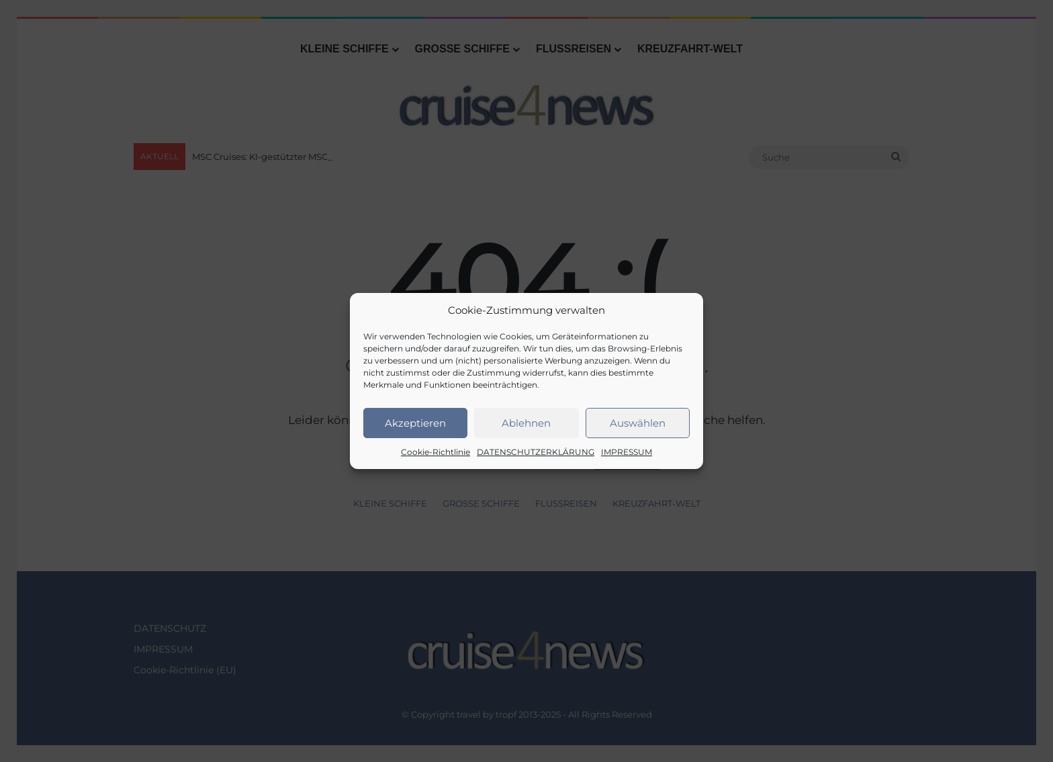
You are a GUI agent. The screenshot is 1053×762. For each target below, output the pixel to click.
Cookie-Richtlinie (435, 452)
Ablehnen (526, 423)
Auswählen (638, 423)
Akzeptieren (415, 423)
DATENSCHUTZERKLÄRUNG (535, 452)
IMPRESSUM (626, 452)
